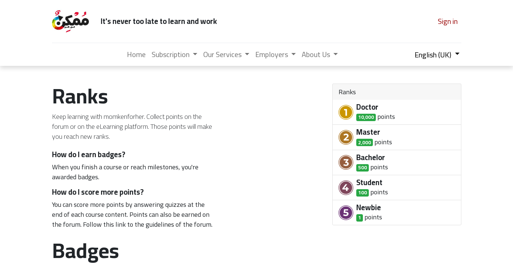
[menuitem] (136, 54)
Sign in (448, 21)
